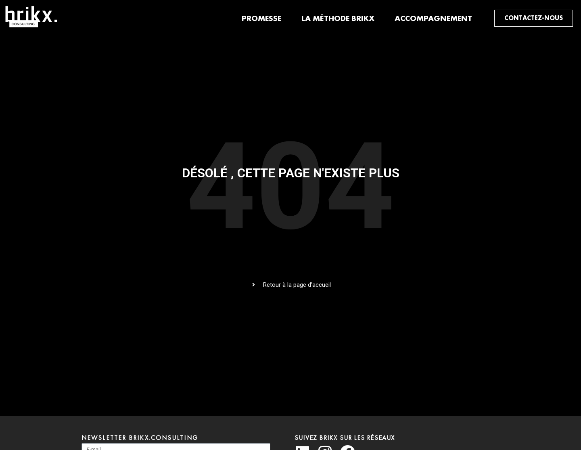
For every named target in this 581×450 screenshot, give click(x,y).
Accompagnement (433, 18)
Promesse (261, 18)
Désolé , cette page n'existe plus (290, 173)
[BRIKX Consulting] (32, 27)
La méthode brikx (337, 18)
